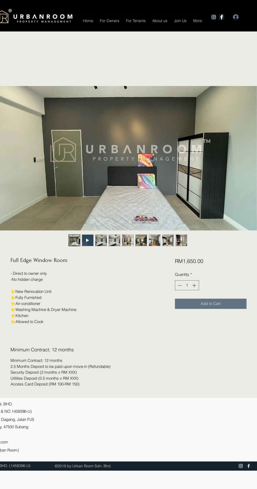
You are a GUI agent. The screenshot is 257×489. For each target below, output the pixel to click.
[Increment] (194, 285)
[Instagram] (213, 17)
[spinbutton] (187, 285)
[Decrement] (179, 285)
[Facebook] (221, 17)
